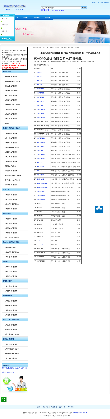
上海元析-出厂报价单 (11, 195)
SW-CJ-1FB (41, 154)
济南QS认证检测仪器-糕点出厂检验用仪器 (14, 368)
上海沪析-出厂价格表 (11, 344)
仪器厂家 (45, 48)
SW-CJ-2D (40, 97)
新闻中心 (37, 17)
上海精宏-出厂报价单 (11, 133)
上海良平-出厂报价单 (11, 109)
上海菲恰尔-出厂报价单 (12, 252)
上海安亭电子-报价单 (11, 219)
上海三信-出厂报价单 (11, 223)
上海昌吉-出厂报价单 (11, 325)
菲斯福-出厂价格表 (10, 166)
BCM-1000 (40, 179)
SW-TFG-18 (41, 199)
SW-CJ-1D (40, 89)
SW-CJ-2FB (41, 158)
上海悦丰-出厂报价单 (11, 310)
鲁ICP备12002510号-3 (80, 413)
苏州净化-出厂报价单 (72, 48)
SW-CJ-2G (40, 101)
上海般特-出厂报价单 (11, 233)
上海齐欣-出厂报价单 (11, 157)
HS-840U (40, 163)
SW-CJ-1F (40, 105)
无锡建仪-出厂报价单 (11, 329)
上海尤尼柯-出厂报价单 (12, 204)
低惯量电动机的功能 (8, 372)
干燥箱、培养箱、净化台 (57, 48)
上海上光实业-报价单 (11, 358)
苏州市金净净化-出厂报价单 (13, 175)
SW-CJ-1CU (41, 142)
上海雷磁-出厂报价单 (11, 228)
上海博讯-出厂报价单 (11, 143)
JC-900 (39, 240)
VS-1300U (40, 175)
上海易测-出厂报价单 (11, 315)
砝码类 (7, 123)
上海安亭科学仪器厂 (11, 247)
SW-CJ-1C (40, 150)
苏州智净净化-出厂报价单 (12, 180)
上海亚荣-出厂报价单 (11, 286)
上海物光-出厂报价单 (11, 301)
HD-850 (39, 85)
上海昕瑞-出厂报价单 (11, 305)
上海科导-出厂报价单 (11, 257)
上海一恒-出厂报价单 (11, 138)
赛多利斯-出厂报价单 (11, 77)
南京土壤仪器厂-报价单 (12, 334)
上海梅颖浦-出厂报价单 (12, 353)
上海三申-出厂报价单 (11, 271)
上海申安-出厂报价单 (11, 267)
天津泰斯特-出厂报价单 (12, 147)
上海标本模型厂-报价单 (12, 349)
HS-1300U (40, 167)
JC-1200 (39, 244)
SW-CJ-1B (40, 146)
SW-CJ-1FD (41, 109)
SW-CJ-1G (40, 93)
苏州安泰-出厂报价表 (11, 171)
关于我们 (48, 17)
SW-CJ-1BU (41, 138)
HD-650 (39, 81)
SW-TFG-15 (41, 195)
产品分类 (26, 17)
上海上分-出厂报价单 (11, 199)
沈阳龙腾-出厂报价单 (11, 95)
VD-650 (39, 72)
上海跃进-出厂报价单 (11, 152)
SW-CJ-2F (40, 113)
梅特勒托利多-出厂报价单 (12, 81)
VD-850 (39, 76)
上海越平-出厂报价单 (11, 114)
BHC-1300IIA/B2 (42, 183)
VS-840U (40, 171)
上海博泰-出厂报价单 (11, 161)
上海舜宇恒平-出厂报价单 (12, 105)
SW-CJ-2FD (41, 117)
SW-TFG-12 (41, 191)
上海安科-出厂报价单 (11, 291)
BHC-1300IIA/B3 (42, 187)
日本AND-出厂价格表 (11, 91)
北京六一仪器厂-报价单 (12, 237)
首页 (39, 48)
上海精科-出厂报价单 (11, 100)
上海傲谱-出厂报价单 (11, 209)
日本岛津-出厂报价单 (11, 86)
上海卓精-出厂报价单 (11, 119)
